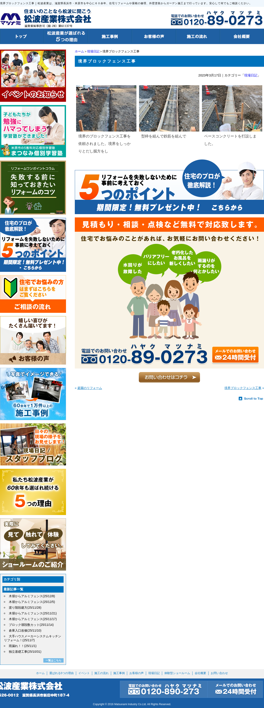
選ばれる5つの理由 (61, 673)
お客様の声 (136, 673)
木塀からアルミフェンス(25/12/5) (32, 602)
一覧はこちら (53, 660)
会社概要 (200, 673)
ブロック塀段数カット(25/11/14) (31, 624)
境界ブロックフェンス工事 (242, 388)
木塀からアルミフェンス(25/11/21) (33, 613)
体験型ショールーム (177, 673)
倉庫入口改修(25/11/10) (25, 630)
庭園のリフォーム (89, 388)
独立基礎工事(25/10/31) (25, 651)
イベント (84, 673)
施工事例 (119, 673)
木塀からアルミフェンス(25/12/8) (32, 596)
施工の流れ (101, 673)
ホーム (79, 51)
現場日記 (93, 51)
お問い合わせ (219, 673)
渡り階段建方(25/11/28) (25, 607)
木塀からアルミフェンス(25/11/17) (33, 619)
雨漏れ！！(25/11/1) (23, 646)
